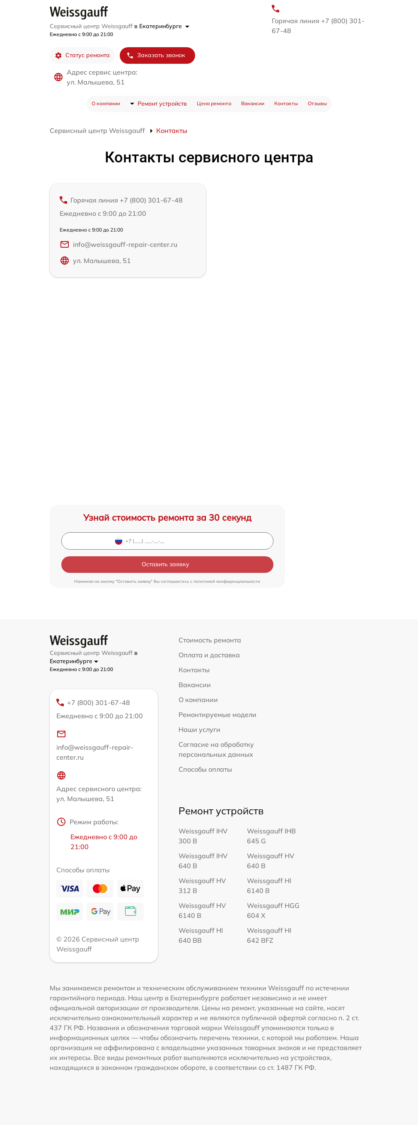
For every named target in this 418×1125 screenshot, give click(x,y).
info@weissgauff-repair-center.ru (118, 244)
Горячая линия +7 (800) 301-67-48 (318, 26)
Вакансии (252, 103)
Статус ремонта (82, 55)
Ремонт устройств (162, 103)
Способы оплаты (205, 769)
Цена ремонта (214, 103)
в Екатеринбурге (161, 26)
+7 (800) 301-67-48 (100, 709)
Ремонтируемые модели (217, 714)
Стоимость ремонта (210, 640)
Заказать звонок (155, 55)
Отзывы (317, 103)
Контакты (286, 103)
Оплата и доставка (209, 655)
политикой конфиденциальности (226, 581)
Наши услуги (199, 729)
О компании (106, 103)
